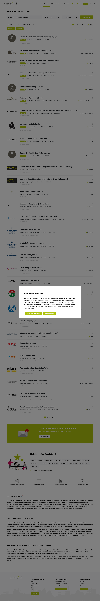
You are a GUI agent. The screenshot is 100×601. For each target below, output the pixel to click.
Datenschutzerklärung (30, 308)
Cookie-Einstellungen (49, 313)
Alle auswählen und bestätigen (33, 313)
